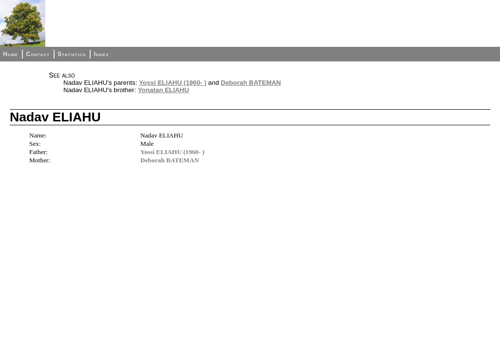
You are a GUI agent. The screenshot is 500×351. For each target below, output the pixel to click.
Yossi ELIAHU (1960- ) (172, 82)
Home (10, 54)
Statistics (72, 54)
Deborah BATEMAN (251, 82)
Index (101, 54)
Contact (37, 54)
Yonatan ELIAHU (163, 90)
